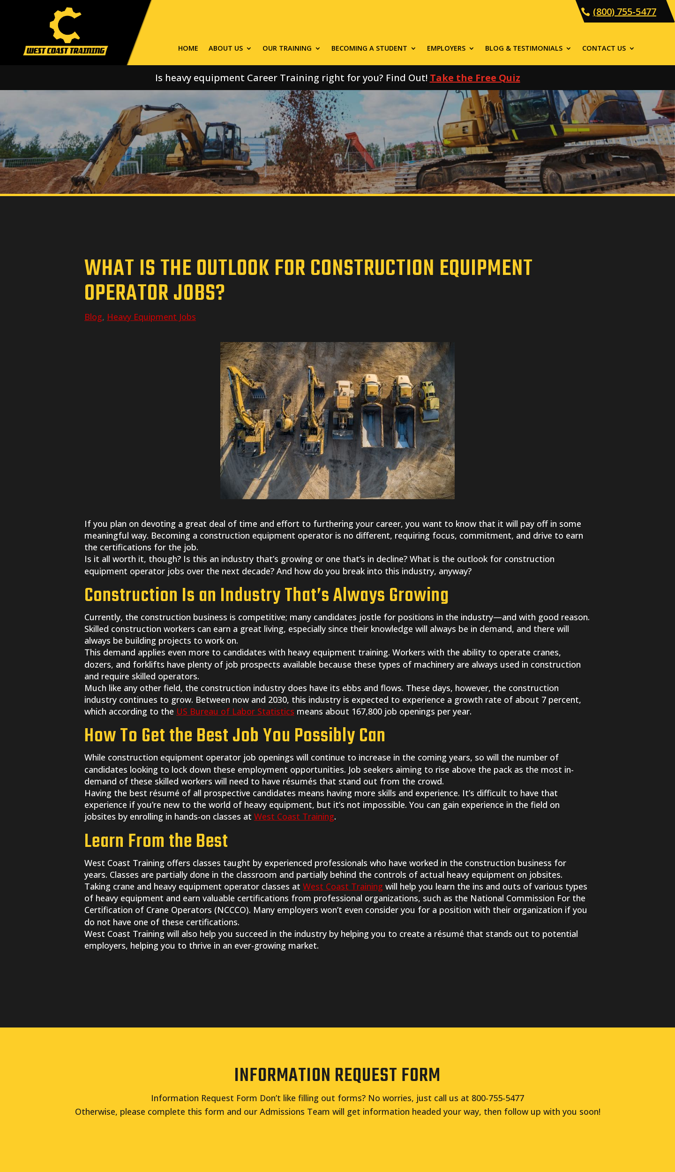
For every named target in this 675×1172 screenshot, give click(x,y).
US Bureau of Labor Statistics (235, 711)
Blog (93, 316)
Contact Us (604, 49)
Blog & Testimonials (523, 49)
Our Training (287, 49)
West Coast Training (294, 816)
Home (188, 49)
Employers (446, 49)
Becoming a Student (369, 49)
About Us (226, 49)
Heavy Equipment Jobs (151, 316)
